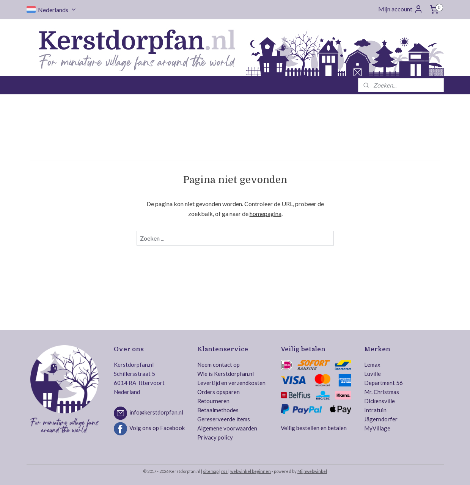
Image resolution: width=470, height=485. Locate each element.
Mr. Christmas (381, 391)
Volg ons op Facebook (157, 427)
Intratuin (375, 410)
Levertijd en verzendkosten (231, 382)
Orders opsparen (218, 391)
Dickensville (379, 400)
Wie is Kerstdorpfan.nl (225, 373)
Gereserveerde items (223, 419)
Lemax (372, 364)
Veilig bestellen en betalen (314, 427)
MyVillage (377, 428)
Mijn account (400, 9)
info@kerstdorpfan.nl (156, 412)
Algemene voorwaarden (227, 428)
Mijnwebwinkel (312, 471)
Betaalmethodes (218, 410)
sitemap (210, 471)
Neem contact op (218, 364)
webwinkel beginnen (250, 471)
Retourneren (213, 400)
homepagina (265, 213)
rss (224, 471)
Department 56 (383, 382)
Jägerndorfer (381, 419)
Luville (372, 373)
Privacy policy (215, 437)
